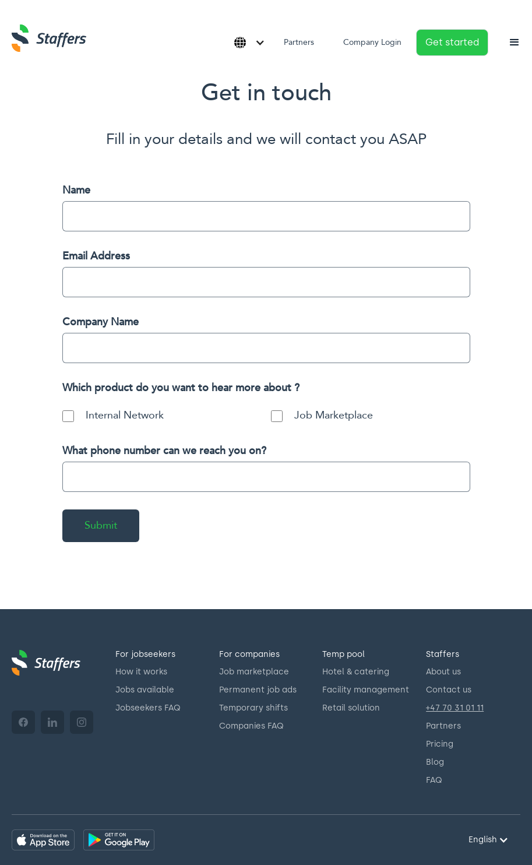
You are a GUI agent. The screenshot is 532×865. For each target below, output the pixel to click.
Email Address (96, 256)
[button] (246, 42)
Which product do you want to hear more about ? (181, 388)
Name (76, 190)
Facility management (365, 690)
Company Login (372, 42)
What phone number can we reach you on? (164, 451)
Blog (435, 762)
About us (443, 672)
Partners (299, 42)
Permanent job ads (258, 690)
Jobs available (144, 690)
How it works (141, 672)
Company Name (100, 322)
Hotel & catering (355, 672)
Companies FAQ (251, 726)
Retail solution (351, 708)
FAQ (434, 780)
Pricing (439, 744)
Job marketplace (254, 672)
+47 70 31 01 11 (455, 708)
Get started (452, 42)
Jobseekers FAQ (148, 708)
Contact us (448, 690)
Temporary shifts (253, 708)
